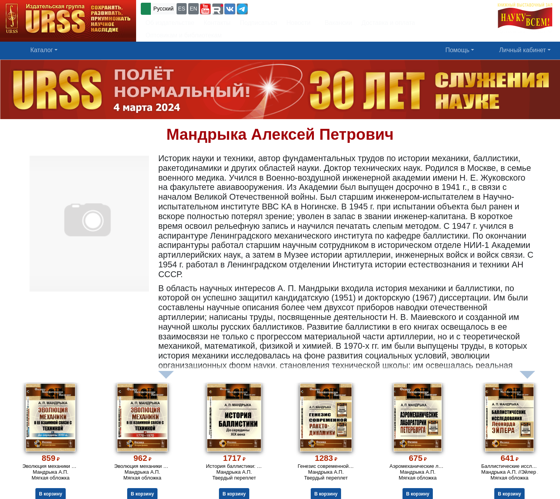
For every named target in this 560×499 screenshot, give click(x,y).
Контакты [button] (217, 22)
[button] (205, 9)
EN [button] (193, 8)
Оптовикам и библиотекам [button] (183, 35)
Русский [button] (163, 8)
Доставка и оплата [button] (388, 22)
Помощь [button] (457, 50)
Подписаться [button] (258, 22)
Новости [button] (299, 22)
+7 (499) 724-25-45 (277, 8)
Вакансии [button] (336, 22)
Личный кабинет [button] (522, 50)
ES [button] (182, 8)
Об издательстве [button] (169, 22)
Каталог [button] (41, 50)
